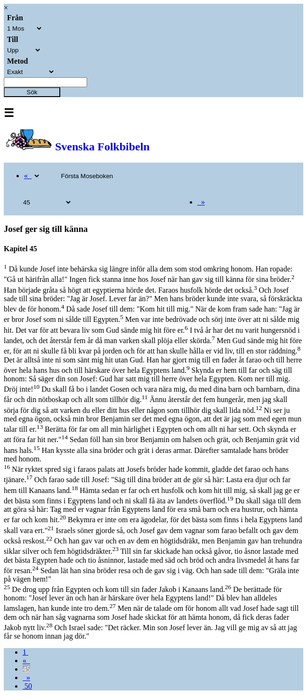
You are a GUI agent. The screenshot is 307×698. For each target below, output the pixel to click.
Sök (32, 92)
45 (26, 669)
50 (27, 686)
